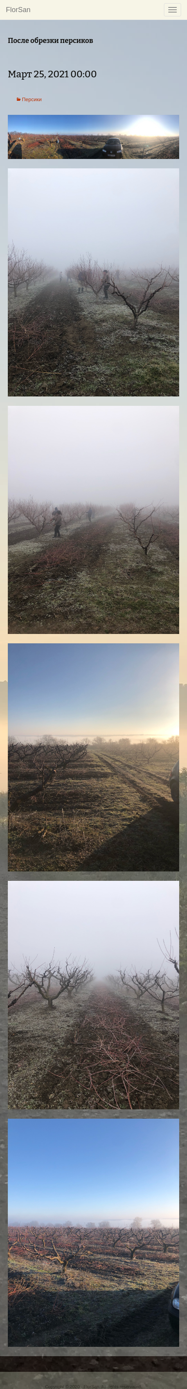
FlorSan (18, 10)
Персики (31, 99)
